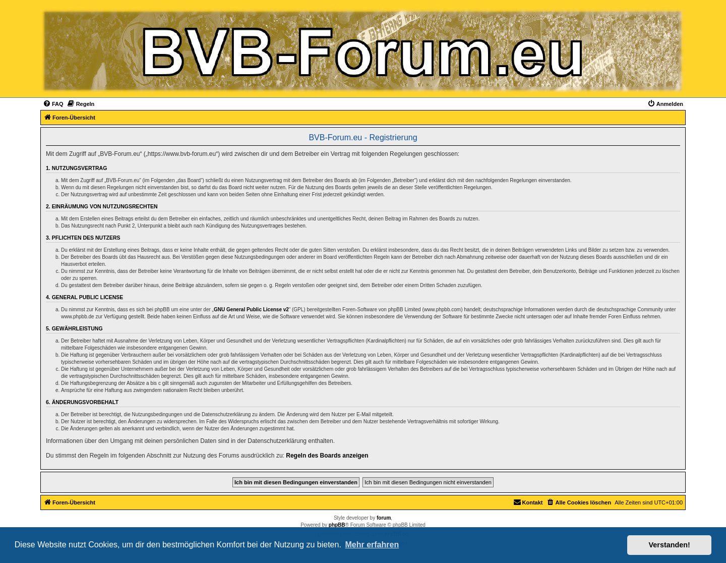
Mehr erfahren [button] (372, 544)
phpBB (337, 525)
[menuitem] (53, 104)
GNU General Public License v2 (251, 309)
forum (384, 518)
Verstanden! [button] (669, 545)
